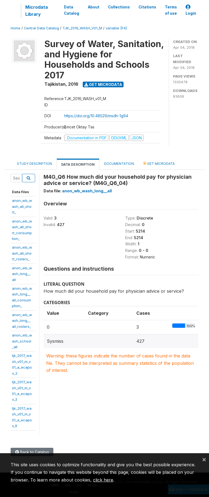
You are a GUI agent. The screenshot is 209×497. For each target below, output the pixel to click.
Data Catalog (71, 10)
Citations (147, 7)
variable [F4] (116, 28)
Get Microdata (103, 84)
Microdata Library (36, 10)
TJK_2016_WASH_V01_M (82, 28)
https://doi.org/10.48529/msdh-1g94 (96, 115)
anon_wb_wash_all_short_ (22, 206)
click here (103, 480)
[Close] (204, 459)
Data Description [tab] (78, 164)
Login (191, 10)
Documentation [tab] (119, 164)
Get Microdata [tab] (159, 163)
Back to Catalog (32, 452)
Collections (119, 7)
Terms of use (171, 10)
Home (15, 28)
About (93, 7)
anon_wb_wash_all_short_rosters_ (22, 253)
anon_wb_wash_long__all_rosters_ (22, 321)
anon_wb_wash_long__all (22, 274)
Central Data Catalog (41, 28)
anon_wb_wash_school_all (22, 341)
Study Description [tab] (34, 164)
